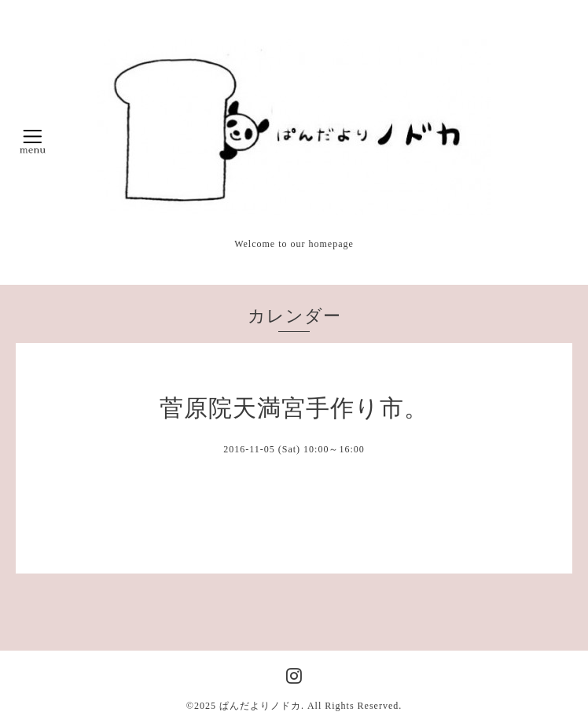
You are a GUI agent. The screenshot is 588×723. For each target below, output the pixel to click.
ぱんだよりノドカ (260, 705)
